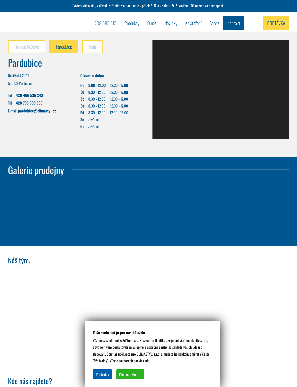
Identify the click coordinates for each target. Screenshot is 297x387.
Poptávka (276, 23)
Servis (214, 23)
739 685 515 (105, 23)
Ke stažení (193, 23)
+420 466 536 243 (28, 95)
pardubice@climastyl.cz (37, 111)
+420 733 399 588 (28, 103)
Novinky (170, 23)
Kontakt (233, 23)
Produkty (131, 23)
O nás (151, 23)
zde (147, 361)
